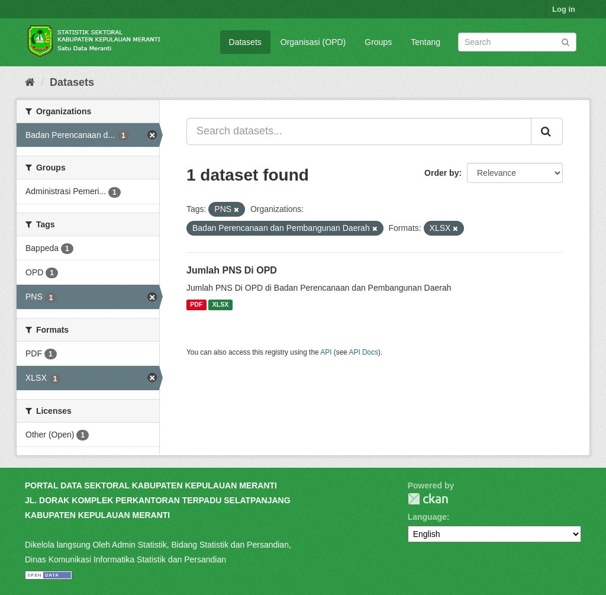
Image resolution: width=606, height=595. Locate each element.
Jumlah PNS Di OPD (231, 270)
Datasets (245, 42)
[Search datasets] (517, 42)
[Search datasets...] (358, 131)
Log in (563, 9)
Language (427, 517)
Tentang (425, 42)
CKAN (428, 499)
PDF (196, 304)
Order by (441, 173)
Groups (378, 42)
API (325, 352)
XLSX (220, 304)
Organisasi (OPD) (313, 42)
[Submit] (565, 41)
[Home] (30, 82)
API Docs (364, 352)
